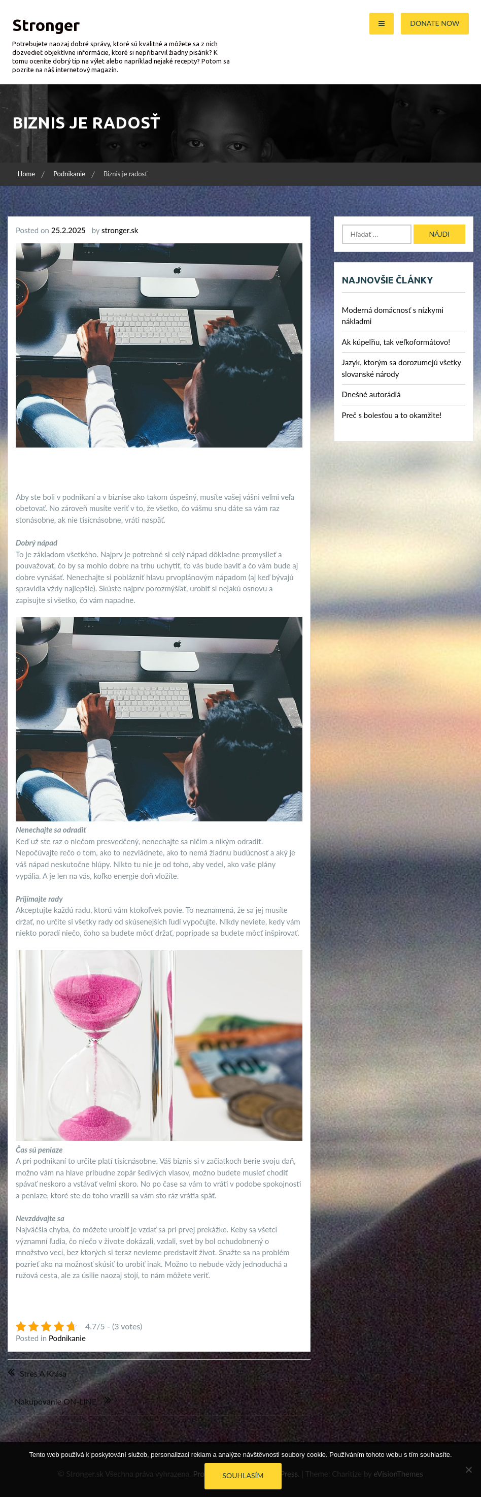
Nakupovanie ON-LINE (55, 1401)
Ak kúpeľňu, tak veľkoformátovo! (396, 341)
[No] (468, 1469)
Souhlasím (243, 1475)
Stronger (46, 25)
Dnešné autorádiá (371, 394)
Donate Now (434, 23)
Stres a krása (43, 1373)
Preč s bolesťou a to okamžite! (392, 415)
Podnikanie (67, 1338)
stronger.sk (119, 230)
